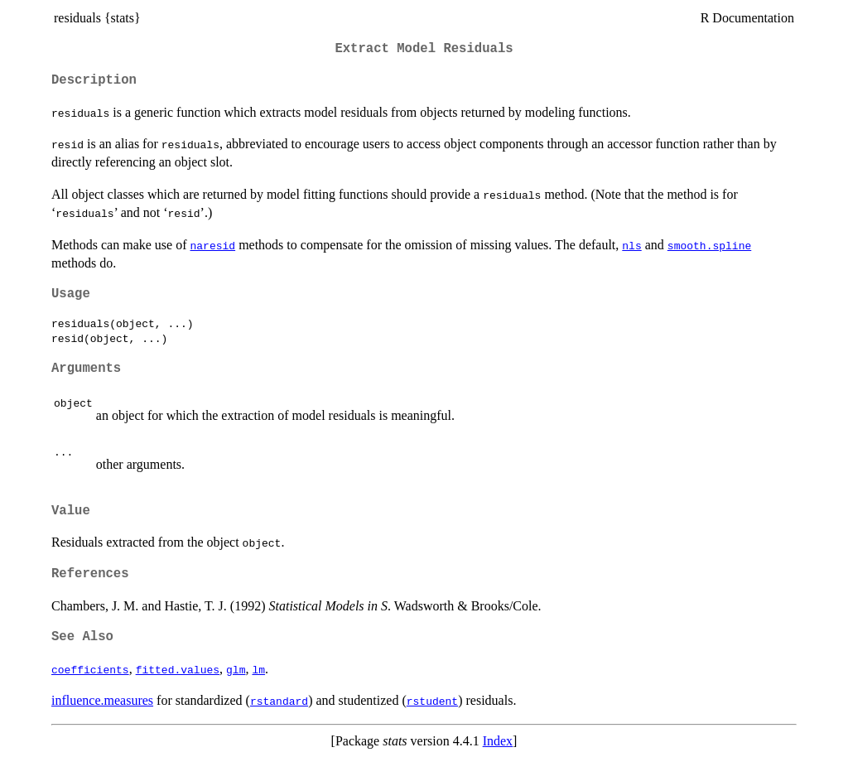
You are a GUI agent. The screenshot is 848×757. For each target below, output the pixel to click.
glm (235, 669)
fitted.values (177, 669)
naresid (213, 245)
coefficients (90, 669)
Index (498, 741)
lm (258, 669)
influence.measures (102, 700)
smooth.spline (709, 245)
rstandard (279, 700)
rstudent (432, 700)
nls (631, 245)
